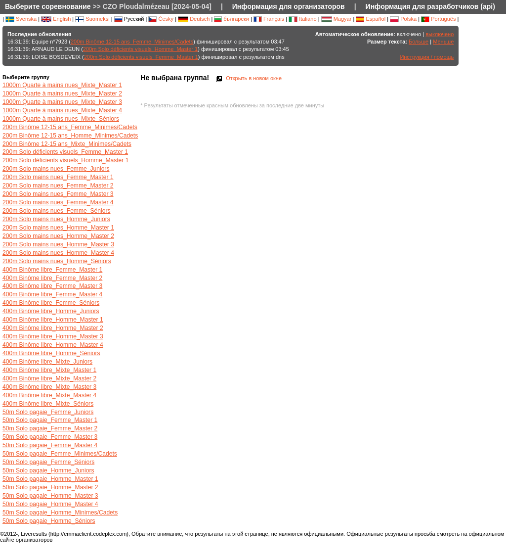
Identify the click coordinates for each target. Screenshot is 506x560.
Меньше (443, 42)
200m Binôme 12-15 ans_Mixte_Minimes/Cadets (66, 143)
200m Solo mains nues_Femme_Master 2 (58, 185)
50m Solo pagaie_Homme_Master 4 (50, 504)
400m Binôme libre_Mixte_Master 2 (49, 378)
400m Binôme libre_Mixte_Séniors (47, 403)
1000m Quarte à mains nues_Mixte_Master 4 (62, 110)
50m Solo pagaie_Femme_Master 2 (49, 428)
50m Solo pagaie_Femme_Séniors (48, 462)
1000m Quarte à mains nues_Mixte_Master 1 (62, 85)
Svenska (21, 19)
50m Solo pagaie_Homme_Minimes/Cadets (60, 512)
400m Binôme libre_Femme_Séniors (50, 302)
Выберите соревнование (48, 6)
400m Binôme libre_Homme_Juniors (50, 311)
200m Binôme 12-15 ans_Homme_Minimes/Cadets (70, 135)
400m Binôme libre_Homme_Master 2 (52, 328)
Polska (403, 19)
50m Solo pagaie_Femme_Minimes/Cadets (59, 453)
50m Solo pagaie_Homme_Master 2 (50, 487)
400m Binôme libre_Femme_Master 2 (52, 278)
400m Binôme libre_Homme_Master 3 (52, 336)
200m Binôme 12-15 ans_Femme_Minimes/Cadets (132, 42)
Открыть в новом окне (248, 78)
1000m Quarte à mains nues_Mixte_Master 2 (62, 93)
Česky (160, 19)
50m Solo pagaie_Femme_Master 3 (49, 436)
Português (438, 19)
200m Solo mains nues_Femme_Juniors (55, 168)
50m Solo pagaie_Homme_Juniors (48, 470)
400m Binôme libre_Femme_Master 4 (52, 294)
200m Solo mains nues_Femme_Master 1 (58, 177)
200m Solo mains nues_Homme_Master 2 (58, 236)
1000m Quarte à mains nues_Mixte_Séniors (60, 118)
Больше (418, 42)
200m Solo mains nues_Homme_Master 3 (58, 244)
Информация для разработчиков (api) (430, 6)
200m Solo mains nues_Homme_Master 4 (58, 252)
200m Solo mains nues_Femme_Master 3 (58, 193)
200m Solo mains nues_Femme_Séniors (56, 210)
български (231, 19)
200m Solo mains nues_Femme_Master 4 (58, 202)
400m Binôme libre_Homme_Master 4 (52, 344)
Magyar (336, 19)
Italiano (303, 19)
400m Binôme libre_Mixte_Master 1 (49, 370)
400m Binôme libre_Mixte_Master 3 (49, 386)
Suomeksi (92, 19)
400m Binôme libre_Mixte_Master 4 (49, 395)
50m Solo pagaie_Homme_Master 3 (50, 495)
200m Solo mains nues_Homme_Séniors (56, 261)
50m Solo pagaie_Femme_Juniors (47, 412)
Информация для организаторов (288, 6)
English (56, 19)
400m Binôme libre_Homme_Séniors (51, 353)
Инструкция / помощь (427, 57)
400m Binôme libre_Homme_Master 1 (52, 319)
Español (370, 19)
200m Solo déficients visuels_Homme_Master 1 (140, 49)
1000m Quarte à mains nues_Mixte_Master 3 (62, 101)
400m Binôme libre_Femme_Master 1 (52, 269)
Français (268, 19)
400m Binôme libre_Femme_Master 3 (52, 285)
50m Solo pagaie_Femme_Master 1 (49, 420)
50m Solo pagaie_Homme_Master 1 (50, 478)
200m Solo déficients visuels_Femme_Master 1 (141, 57)
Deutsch (194, 19)
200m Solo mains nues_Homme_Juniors (56, 219)
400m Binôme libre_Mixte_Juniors (47, 361)
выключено (439, 34)
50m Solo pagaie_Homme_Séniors (48, 520)
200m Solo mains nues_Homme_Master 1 (58, 227)
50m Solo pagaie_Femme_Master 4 (49, 445)
